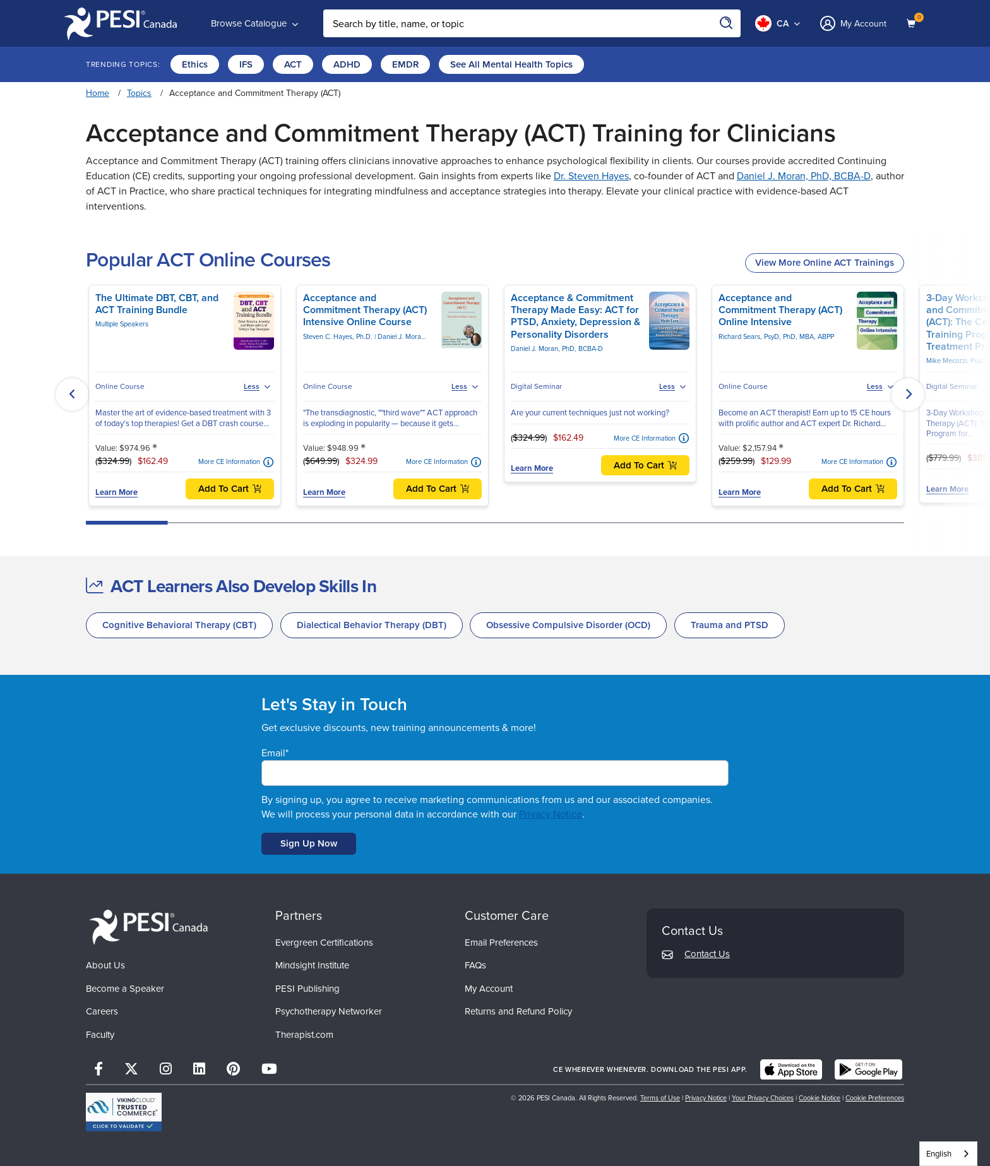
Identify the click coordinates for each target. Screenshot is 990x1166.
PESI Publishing (307, 989)
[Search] (727, 23)
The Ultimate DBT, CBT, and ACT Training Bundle (156, 303)
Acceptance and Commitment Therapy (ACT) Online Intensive (780, 309)
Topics (139, 93)
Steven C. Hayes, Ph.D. (338, 336)
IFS (246, 64)
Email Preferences (501, 942)
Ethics (195, 64)
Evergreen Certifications (324, 942)
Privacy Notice (550, 814)
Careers (102, 1011)
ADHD (347, 64)
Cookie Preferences (874, 1098)
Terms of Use (660, 1098)
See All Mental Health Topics (511, 64)
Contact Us (707, 954)
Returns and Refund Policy (518, 1011)
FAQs (475, 965)
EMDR (405, 64)
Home (97, 93)
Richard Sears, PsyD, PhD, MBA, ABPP (776, 336)
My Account (489, 989)
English (938, 1154)
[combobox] (948, 1153)
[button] (72, 394)
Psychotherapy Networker (328, 1011)
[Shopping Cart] (913, 23)
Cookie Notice (819, 1098)
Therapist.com (304, 1035)
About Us (105, 965)
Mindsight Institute (312, 965)
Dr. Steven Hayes (591, 176)
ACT (293, 64)
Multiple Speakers (121, 324)
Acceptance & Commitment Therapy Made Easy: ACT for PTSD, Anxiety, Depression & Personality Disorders (575, 316)
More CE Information (229, 462)
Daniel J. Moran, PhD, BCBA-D (804, 176)
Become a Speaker (125, 989)
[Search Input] (532, 23)
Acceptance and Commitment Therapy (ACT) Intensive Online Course (365, 309)
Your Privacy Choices (763, 1098)
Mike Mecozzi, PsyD (956, 360)
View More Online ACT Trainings (824, 263)
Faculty (100, 1035)
